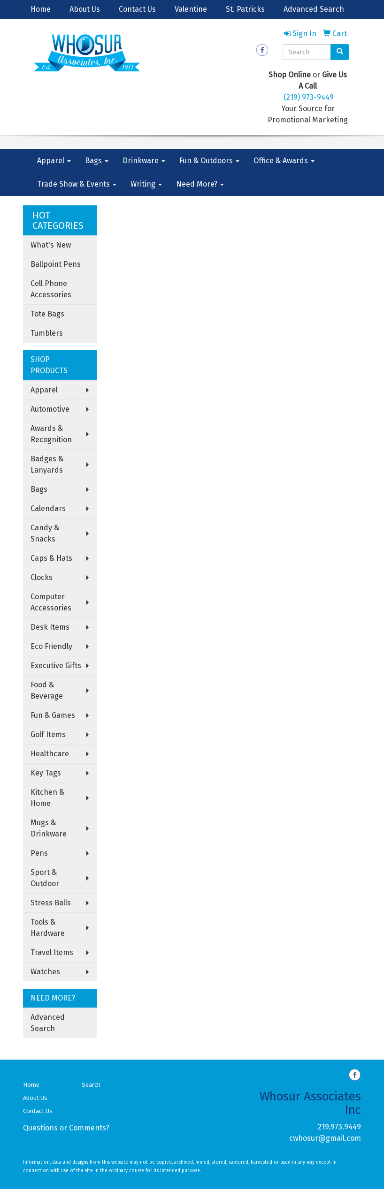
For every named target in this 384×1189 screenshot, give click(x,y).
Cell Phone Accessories (51, 289)
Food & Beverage (47, 690)
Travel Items (52, 952)
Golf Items (48, 734)
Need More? (200, 184)
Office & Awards (284, 160)
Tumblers (47, 333)
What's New (51, 245)
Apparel (54, 160)
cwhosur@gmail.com (325, 1138)
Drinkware (144, 160)
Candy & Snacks (45, 533)
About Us (84, 9)
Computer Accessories (51, 602)
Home (41, 9)
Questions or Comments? (66, 1127)
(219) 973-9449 (309, 97)
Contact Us (137, 9)
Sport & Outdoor (45, 878)
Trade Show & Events (76, 184)
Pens (39, 853)
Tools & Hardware (48, 928)
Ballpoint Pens (56, 264)
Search (91, 1084)
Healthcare (50, 753)
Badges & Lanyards (47, 464)
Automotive (50, 409)
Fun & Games (53, 715)
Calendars (48, 508)
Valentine (191, 9)
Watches (45, 971)
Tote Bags (47, 313)
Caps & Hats (51, 558)
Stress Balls (51, 902)
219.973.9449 (339, 1126)
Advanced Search (314, 9)
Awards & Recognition (51, 434)
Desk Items (50, 627)
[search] (339, 52)
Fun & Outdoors (209, 160)
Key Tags (46, 772)
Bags (96, 160)
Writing (146, 184)
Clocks (42, 577)
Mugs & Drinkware (49, 828)
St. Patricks (245, 9)
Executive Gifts (56, 665)
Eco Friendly (51, 646)
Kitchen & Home (47, 798)
